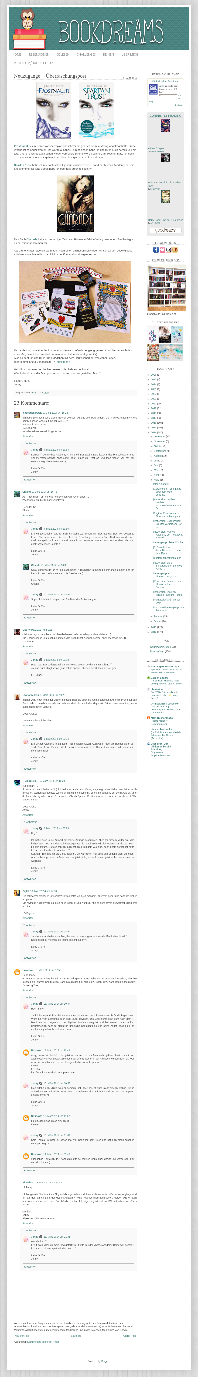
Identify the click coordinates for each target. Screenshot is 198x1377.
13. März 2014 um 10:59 (56, 1083)
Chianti (26, 491)
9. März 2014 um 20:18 (56, 659)
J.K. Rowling (155, 223)
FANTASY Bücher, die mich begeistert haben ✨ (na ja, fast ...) (165, 695)
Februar (158, 616)
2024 (154, 384)
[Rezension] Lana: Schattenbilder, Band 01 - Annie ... (168, 565)
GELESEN (63, 54)
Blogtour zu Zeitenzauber (167, 558)
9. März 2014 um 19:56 (56, 528)
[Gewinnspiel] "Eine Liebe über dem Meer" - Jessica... (167, 491)
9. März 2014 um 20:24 (56, 738)
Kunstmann (63, 361)
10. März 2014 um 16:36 (53, 565)
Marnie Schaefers (157, 151)
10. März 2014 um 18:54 (56, 931)
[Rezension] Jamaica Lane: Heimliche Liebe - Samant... (168, 584)
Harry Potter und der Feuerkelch (165, 220)
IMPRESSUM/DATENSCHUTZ (32, 63)
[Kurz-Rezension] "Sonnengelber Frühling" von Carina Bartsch (165, 709)
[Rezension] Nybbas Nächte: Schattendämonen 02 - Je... (167, 504)
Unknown (27, 970)
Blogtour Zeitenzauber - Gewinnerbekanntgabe (167, 515)
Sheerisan (28, 1182)
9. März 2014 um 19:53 (56, 449)
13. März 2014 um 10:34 (56, 1003)
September (160, 450)
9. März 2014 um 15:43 (44, 491)
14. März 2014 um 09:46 (56, 1154)
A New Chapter (156, 148)
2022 (154, 393)
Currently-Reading (166, 115)
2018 (154, 413)
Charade (31, 239)
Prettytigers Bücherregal (165, 666)
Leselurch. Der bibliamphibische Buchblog (161, 746)
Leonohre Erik (30, 695)
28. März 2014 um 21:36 (56, 1236)
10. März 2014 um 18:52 (56, 594)
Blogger (105, 1361)
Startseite (76, 1335)
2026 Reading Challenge (165, 80)
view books (178, 105)
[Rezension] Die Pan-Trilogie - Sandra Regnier (168, 593)
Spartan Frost (23, 165)
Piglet (25, 891)
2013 (154, 627)
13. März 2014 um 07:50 (48, 970)
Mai (156, 470)
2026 (154, 374)
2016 (154, 422)
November (160, 441)
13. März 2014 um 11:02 (56, 1116)
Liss (24, 629)
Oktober (158, 446)
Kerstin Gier (155, 189)
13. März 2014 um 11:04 (56, 1135)
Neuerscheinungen (160, 647)
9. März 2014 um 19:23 (52, 695)
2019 (154, 408)
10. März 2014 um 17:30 (43, 891)
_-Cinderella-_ (30, 780)
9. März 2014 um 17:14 (41, 629)
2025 (154, 379)
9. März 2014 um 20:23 (56, 828)
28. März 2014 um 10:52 (48, 1182)
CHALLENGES (86, 54)
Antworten (27, 436)
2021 (154, 398)
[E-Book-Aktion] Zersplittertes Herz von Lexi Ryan (167, 550)
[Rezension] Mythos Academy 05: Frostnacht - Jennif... (168, 534)
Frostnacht (21, 145)
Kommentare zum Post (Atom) (43, 1341)
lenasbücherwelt (32, 412)
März (157, 479)
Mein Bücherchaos (162, 717)
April (156, 475)
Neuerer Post (22, 1335)
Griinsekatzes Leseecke (165, 703)
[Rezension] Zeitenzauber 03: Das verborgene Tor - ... (168, 524)
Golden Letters (159, 677)
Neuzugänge (157, 651)
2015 (154, 427)
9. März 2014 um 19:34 (52, 780)
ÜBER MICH (129, 54)
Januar (158, 621)
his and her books (161, 729)
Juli (156, 460)
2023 (154, 389)
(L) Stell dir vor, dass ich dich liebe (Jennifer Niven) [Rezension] (166, 735)
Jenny (34, 449)
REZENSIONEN (39, 54)
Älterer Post (129, 1335)
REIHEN (108, 54)
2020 (154, 403)
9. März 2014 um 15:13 (55, 412)
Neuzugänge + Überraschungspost (165, 575)
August (158, 455)
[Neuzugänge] (161, 484)
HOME (17, 54)
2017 (154, 418)
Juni (156, 465)
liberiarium (157, 689)
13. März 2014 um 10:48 (56, 1050)
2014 (154, 432)
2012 (154, 632)
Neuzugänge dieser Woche (168, 542)
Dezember (160, 436)
